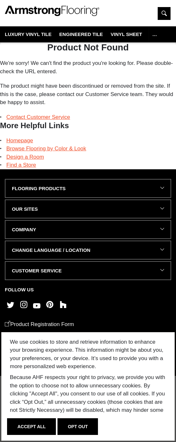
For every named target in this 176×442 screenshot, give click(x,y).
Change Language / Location (51, 250)
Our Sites (25, 209)
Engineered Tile (81, 34)
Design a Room (25, 157)
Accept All (31, 426)
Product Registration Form (39, 324)
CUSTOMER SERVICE (37, 270)
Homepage (19, 140)
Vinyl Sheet (126, 34)
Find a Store (21, 165)
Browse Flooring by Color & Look (46, 149)
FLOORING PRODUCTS (39, 188)
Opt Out (78, 426)
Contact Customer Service (38, 117)
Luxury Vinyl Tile (28, 34)
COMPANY (24, 229)
